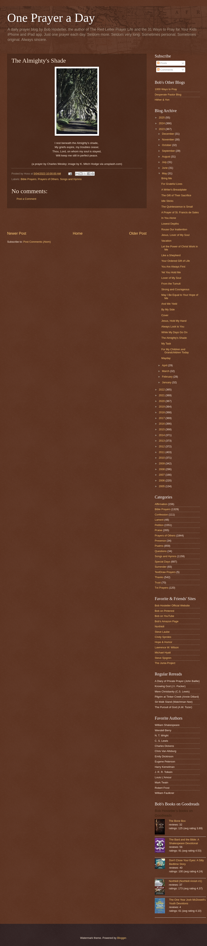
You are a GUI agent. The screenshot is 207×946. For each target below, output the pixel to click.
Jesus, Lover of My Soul (175, 234)
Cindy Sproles (163, 636)
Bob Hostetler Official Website (172, 605)
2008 (162, 469)
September (169, 150)
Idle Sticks (167, 200)
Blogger (121, 937)
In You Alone (168, 217)
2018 (162, 412)
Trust (158, 582)
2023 (162, 129)
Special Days (162, 561)
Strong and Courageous (175, 289)
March (166, 371)
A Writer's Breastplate (174, 189)
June (165, 167)
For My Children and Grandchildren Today (175, 351)
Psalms (159, 545)
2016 (162, 423)
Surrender (160, 566)
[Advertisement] (77, 220)
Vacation (166, 240)
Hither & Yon (162, 99)
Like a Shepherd (171, 255)
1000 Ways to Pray (166, 89)
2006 (162, 480)
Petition (159, 525)
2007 (162, 474)
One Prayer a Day (51, 17)
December (168, 133)
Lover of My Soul (171, 277)
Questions (161, 551)
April (165, 365)
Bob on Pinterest (164, 610)
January (167, 382)
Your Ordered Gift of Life (175, 260)
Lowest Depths (170, 223)
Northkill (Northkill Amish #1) (185, 881)
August (166, 156)
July (164, 162)
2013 (162, 440)
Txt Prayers (161, 587)
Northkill (159, 626)
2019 (162, 406)
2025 (162, 117)
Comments (165, 69)
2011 (162, 452)
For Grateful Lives (171, 183)
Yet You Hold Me (171, 272)
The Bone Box (177, 820)
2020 (162, 401)
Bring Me (166, 178)
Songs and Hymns (71, 179)
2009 (162, 463)
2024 (162, 123)
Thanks (159, 577)
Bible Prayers (28, 179)
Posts (162, 63)
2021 (162, 395)
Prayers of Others (48, 179)
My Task (166, 343)
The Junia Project (165, 663)
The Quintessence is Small (177, 206)
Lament (159, 519)
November (168, 139)
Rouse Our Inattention (174, 229)
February (167, 376)
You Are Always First (173, 266)
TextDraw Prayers (165, 572)
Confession (161, 514)
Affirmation (161, 504)
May (165, 173)
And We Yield (169, 303)
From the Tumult (171, 283)
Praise (158, 530)
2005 (162, 486)
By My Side (168, 309)
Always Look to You (172, 326)
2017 (162, 418)
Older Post (138, 233)
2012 (162, 446)
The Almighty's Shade (174, 337)
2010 (162, 457)
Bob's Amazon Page (167, 621)
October (167, 145)
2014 (162, 435)
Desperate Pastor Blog (168, 94)
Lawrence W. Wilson (167, 647)
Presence (160, 540)
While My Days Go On (174, 332)
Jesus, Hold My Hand (173, 320)
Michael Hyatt (163, 652)
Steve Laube (162, 631)
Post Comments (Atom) (37, 241)
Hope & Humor (163, 642)
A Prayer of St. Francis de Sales (180, 212)
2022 (162, 389)
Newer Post (16, 233)
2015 (162, 429)
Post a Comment (26, 198)
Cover (164, 315)
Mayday (166, 358)
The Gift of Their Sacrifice (176, 195)
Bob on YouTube (164, 616)
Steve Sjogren (163, 657)
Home (78, 233)
